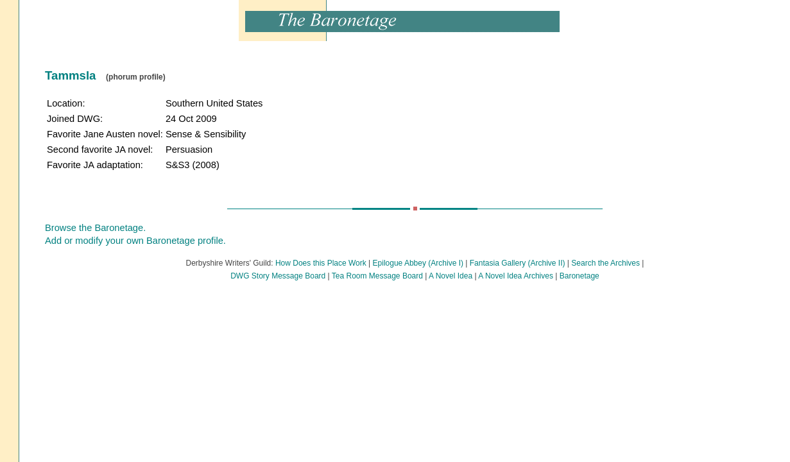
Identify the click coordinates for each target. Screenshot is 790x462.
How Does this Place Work (320, 263)
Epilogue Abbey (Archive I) (418, 263)
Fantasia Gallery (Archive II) (517, 263)
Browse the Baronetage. (95, 228)
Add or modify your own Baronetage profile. (135, 240)
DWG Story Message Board (277, 275)
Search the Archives (605, 263)
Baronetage (579, 275)
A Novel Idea (450, 275)
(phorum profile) (136, 77)
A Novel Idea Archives (515, 275)
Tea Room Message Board (377, 275)
